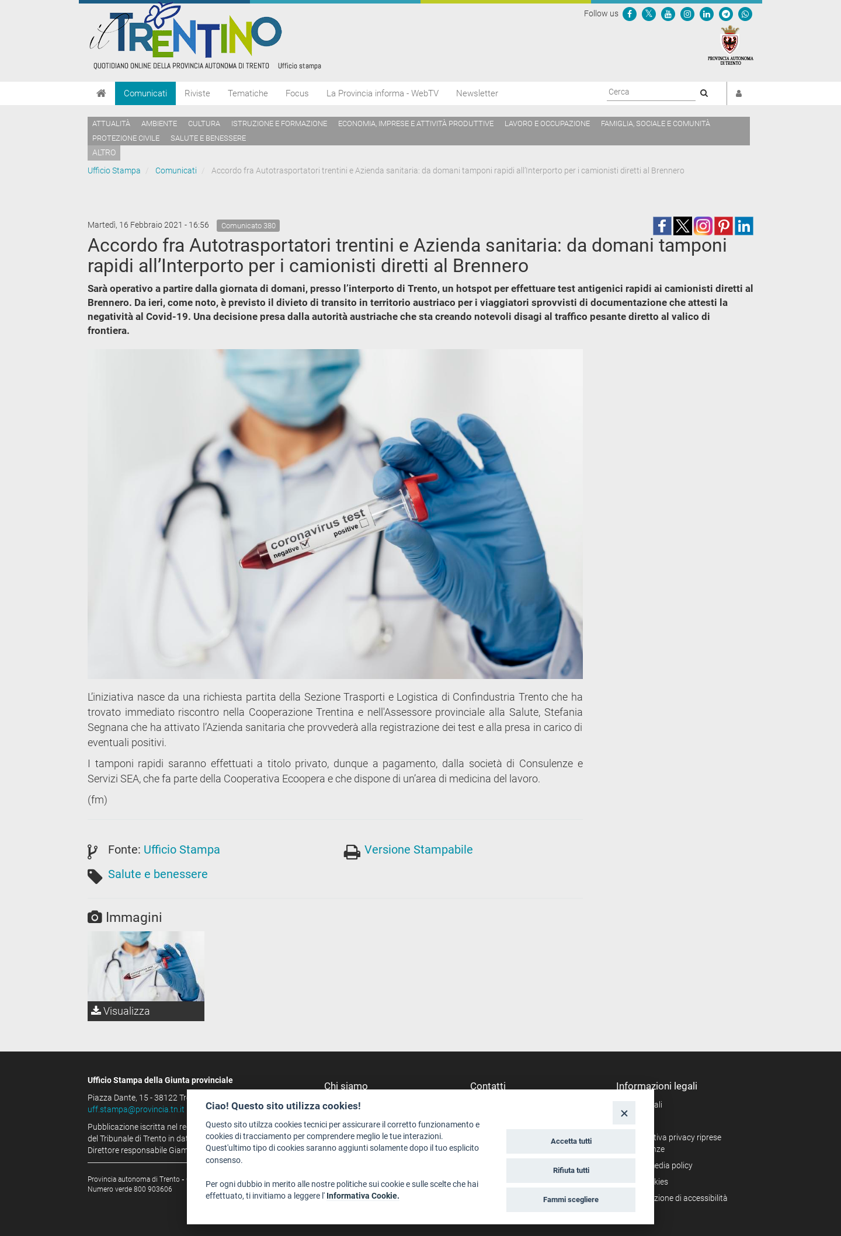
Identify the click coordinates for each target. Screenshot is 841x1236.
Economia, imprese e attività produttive (416, 123)
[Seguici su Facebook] (629, 13)
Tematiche (248, 93)
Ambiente (159, 123)
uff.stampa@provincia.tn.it (136, 1109)
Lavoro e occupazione (547, 123)
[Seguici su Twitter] (649, 13)
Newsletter (477, 93)
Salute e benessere (208, 138)
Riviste (197, 93)
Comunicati (145, 93)
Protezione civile (125, 138)
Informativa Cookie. (362, 1195)
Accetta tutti (571, 1141)
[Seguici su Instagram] (687, 13)
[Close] (624, 1112)
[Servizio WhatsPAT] (745, 13)
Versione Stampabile (418, 849)
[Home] (101, 93)
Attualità (111, 123)
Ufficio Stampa (114, 170)
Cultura (204, 123)
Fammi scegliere (571, 1199)
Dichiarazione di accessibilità (676, 1198)
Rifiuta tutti (571, 1170)
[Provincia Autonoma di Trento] (730, 44)
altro (104, 152)
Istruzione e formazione (279, 123)
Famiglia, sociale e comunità (655, 123)
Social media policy (658, 1165)
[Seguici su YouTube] (668, 13)
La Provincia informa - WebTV (382, 93)
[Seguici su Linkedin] (706, 13)
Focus (297, 93)
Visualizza (120, 1011)
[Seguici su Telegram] (726, 13)
